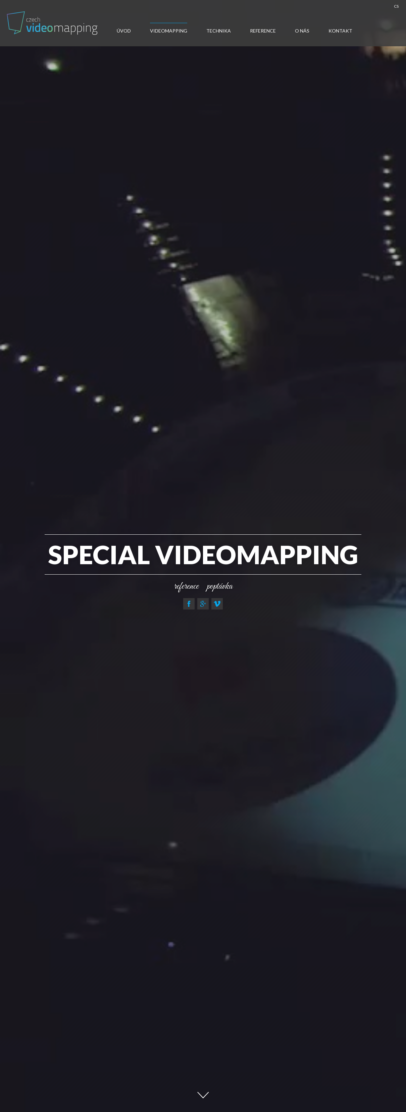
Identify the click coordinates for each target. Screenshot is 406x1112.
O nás (302, 31)
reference (186, 586)
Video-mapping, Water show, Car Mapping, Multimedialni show (53, 23)
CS (396, 6)
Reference (263, 31)
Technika (218, 31)
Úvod (124, 31)
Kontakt (340, 31)
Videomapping (168, 31)
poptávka (220, 586)
